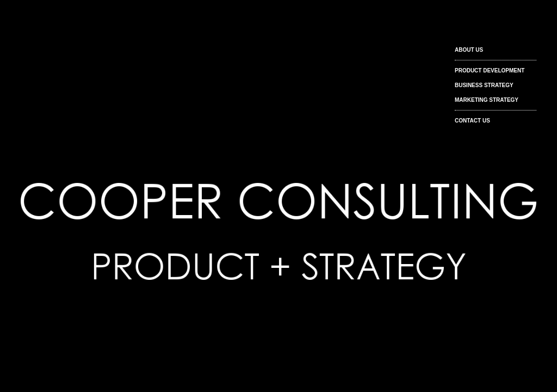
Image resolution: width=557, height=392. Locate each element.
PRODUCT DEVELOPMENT (489, 71)
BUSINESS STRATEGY (484, 85)
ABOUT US (469, 50)
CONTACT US (472, 121)
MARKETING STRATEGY (486, 100)
